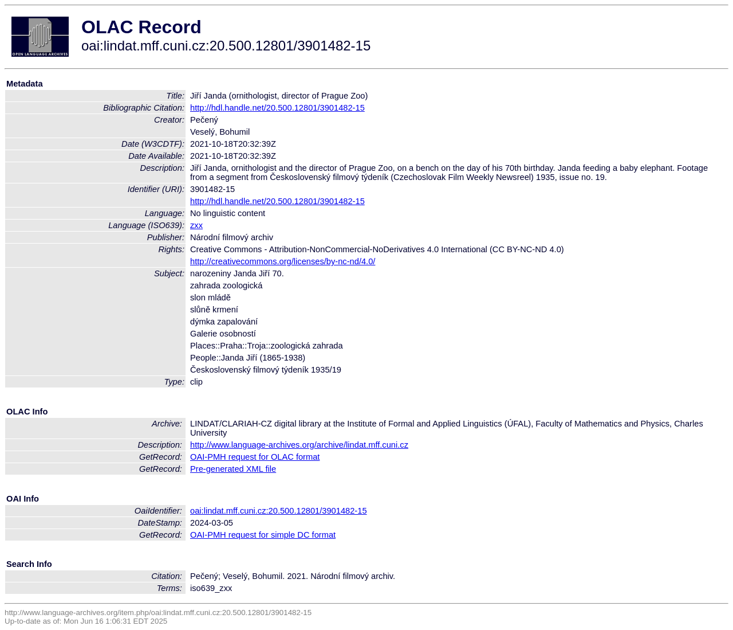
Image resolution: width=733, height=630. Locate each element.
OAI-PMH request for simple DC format (263, 534)
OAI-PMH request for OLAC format (255, 456)
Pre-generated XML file (233, 469)
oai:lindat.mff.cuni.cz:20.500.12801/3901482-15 (278, 510)
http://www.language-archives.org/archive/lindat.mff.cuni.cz (299, 444)
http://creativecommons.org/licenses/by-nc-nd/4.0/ (282, 261)
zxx (196, 225)
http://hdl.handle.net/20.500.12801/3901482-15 (277, 107)
